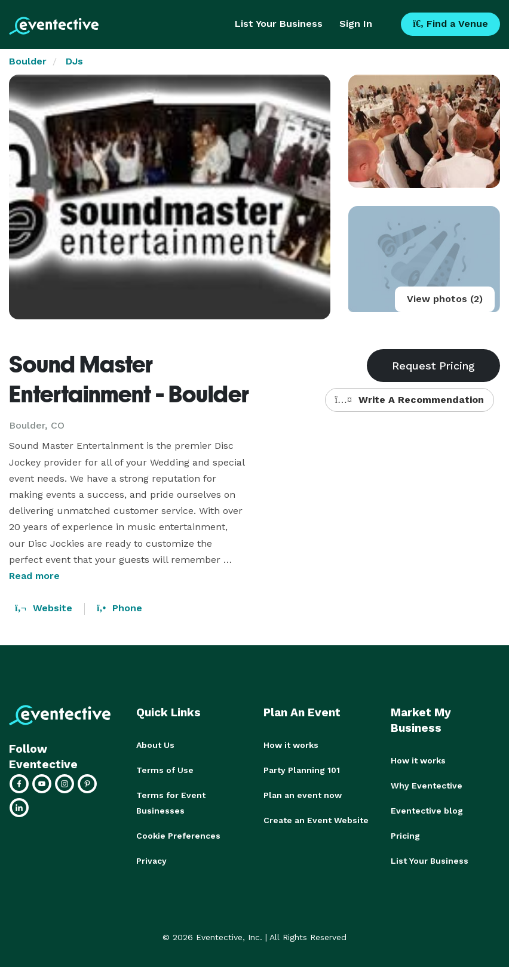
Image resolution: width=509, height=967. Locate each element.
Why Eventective (426, 785)
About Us (155, 745)
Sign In (355, 23)
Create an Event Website (316, 820)
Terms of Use (165, 770)
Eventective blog (427, 810)
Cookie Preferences (178, 835)
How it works (290, 745)
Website (43, 608)
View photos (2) (445, 298)
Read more (34, 575)
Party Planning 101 (301, 770)
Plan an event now (302, 795)
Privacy (151, 861)
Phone (119, 608)
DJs (74, 61)
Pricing (405, 835)
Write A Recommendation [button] (409, 399)
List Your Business (279, 23)
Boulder (28, 61)
